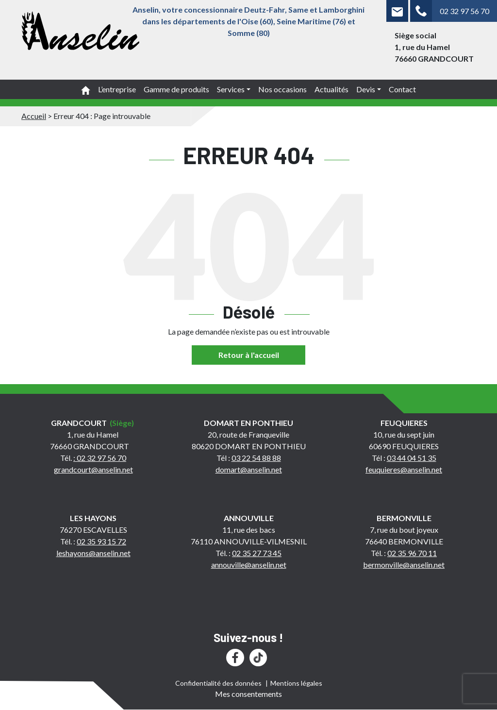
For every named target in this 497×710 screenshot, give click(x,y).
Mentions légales (296, 683)
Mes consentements (248, 693)
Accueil (33, 115)
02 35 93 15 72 (101, 541)
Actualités (331, 89)
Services (231, 89)
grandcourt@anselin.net (93, 469)
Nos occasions (282, 89)
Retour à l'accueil (248, 354)
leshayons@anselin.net (93, 553)
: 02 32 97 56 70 (99, 457)
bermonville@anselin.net (404, 564)
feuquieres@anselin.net (403, 469)
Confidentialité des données (218, 683)
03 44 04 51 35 (411, 457)
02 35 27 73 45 (257, 553)
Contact (402, 89)
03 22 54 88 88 (256, 457)
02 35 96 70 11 (412, 553)
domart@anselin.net (248, 469)
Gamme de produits (176, 89)
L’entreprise (117, 89)
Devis (365, 89)
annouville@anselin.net (248, 564)
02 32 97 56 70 (464, 11)
